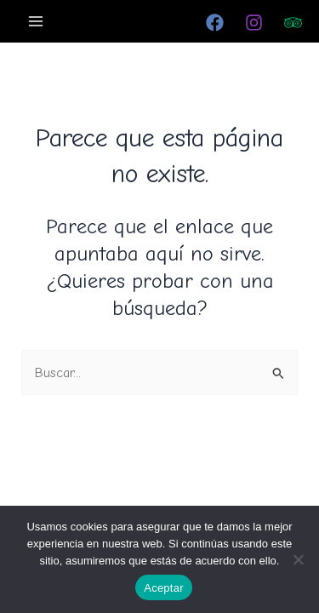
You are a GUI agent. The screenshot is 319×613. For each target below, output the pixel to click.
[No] (297, 559)
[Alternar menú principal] (36, 21)
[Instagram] (254, 23)
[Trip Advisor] (293, 23)
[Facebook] (215, 23)
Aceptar (164, 587)
